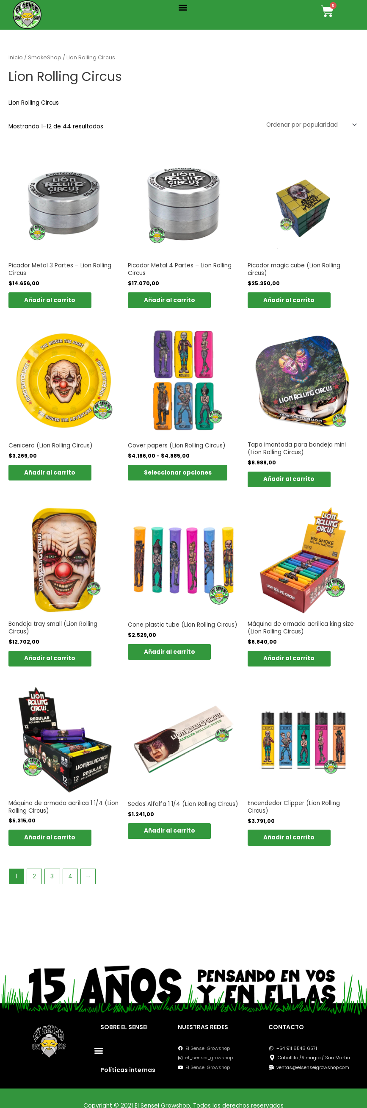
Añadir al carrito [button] (51, 300)
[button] (183, 7)
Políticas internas (127, 1070)
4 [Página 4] (70, 877)
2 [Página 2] (34, 877)
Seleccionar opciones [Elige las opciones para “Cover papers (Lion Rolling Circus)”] (178, 473)
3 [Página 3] (52, 877)
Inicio (15, 57)
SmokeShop (44, 57)
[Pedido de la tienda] (311, 125)
